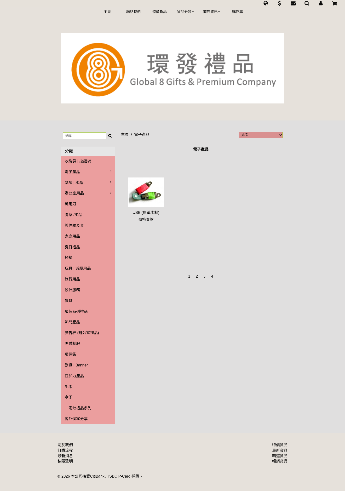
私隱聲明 (65, 461)
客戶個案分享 (76, 419)
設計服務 (72, 290)
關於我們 (65, 445)
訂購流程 (65, 450)
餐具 (68, 301)
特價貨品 (159, 12)
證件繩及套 (74, 225)
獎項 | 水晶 (74, 183)
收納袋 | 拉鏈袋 (78, 161)
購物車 (237, 12)
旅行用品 (72, 279)
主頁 (107, 12)
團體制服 (72, 344)
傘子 (68, 397)
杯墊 (68, 258)
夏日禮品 (72, 247)
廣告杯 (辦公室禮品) (82, 333)
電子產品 (72, 172)
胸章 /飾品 (73, 215)
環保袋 (70, 354)
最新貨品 (280, 450)
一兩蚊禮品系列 (78, 408)
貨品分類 (185, 12)
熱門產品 (72, 322)
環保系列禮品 (76, 311)
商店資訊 (211, 12)
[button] (265, 3)
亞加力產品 (74, 376)
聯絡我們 (133, 12)
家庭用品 (72, 236)
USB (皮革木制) (145, 213)
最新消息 (65, 456)
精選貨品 (280, 456)
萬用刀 (70, 204)
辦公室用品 (74, 193)
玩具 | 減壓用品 (78, 268)
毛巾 (68, 387)
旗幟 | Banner (76, 365)
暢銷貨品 (280, 461)
